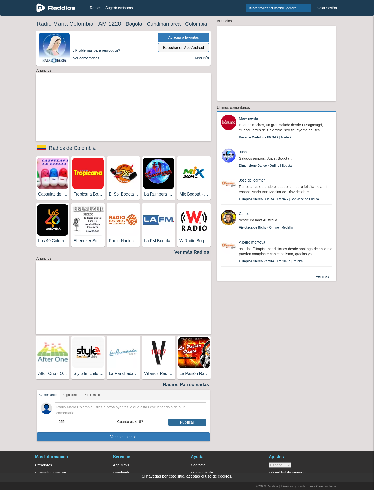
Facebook (121, 473)
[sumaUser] (155, 422)
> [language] (280, 465)
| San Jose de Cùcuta (279, 199)
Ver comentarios (123, 437)
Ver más (322, 276)
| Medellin (266, 137)
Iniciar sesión (326, 8)
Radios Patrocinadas (186, 384)
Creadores (43, 465)
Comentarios (48, 395)
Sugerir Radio (202, 473)
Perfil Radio (92, 395)
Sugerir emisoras (119, 8)
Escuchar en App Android (183, 47)
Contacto (198, 465)
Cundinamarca (164, 24)
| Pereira (271, 261)
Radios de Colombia (72, 148)
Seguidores (70, 395)
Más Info (202, 58)
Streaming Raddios (50, 473)
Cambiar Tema (326, 486)
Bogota (134, 24)
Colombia (196, 24)
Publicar (187, 422)
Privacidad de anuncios (287, 473)
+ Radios (94, 8)
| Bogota (265, 165)
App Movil (121, 465)
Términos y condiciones (296, 486)
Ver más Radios (191, 252)
